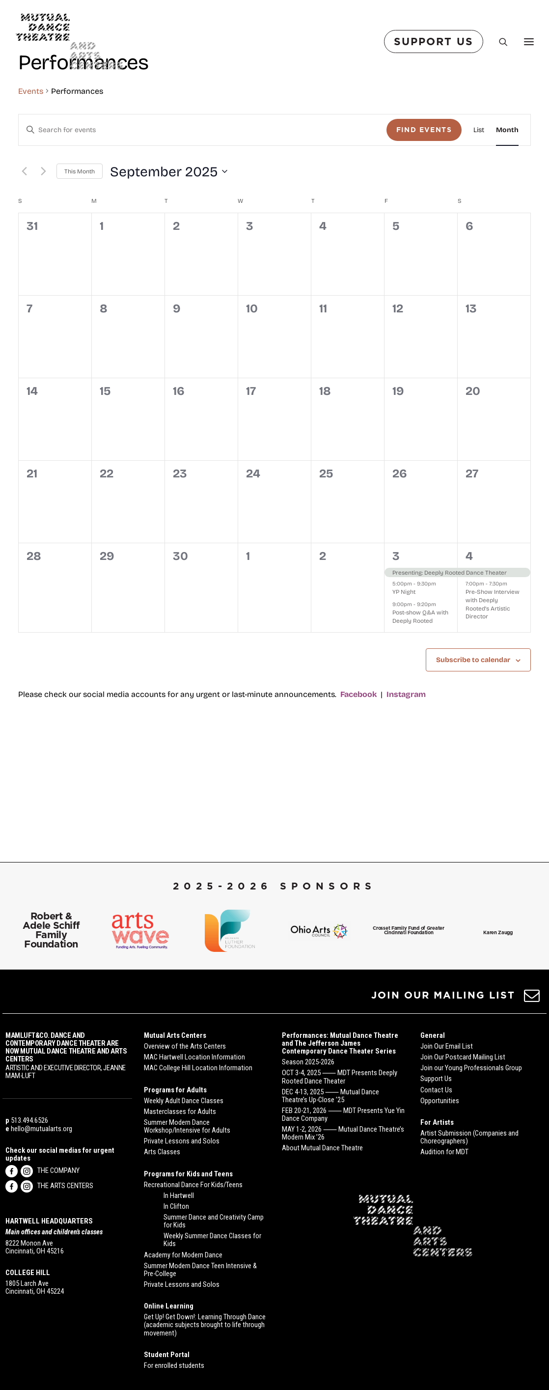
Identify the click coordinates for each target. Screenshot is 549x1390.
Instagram (406, 776)
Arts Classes (162, 1151)
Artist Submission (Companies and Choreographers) (469, 1137)
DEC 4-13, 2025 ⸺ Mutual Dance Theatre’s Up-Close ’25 (330, 1095)
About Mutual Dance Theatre (322, 1147)
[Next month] (43, 254)
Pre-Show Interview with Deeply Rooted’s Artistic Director (493, 686)
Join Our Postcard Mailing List (462, 1057)
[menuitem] (436, 41)
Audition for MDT (444, 1151)
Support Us (436, 1078)
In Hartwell (179, 1195)
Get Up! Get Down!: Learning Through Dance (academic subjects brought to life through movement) (205, 1324)
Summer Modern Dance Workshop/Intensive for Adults (187, 1126)
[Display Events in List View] (478, 212)
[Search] (499, 41)
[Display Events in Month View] (507, 212)
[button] (532, 998)
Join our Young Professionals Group (471, 1067)
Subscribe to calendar (473, 742)
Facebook (358, 776)
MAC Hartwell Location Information (194, 1057)
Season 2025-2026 (308, 1061)
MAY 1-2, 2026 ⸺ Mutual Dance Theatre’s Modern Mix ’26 (343, 1133)
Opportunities (439, 1100)
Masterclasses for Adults (180, 1111)
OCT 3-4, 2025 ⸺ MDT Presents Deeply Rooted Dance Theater (339, 1076)
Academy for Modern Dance (183, 1255)
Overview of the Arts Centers (185, 1046)
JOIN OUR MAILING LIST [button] (443, 995)
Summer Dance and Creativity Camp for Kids (214, 1221)
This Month (79, 253)
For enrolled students (174, 1365)
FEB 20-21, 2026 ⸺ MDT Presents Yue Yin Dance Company (343, 1114)
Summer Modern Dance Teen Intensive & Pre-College (200, 1269)
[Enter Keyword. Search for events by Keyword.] (202, 212)
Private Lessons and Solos (182, 1141)
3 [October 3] (396, 638)
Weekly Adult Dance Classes (183, 1100)
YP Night (403, 673)
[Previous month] (24, 254)
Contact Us (436, 1089)
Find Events (424, 212)
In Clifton (176, 1206)
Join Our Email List (446, 1046)
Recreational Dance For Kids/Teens (193, 1184)
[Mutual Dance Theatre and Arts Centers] (69, 41)
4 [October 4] (469, 638)
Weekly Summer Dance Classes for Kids (212, 1239)
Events (30, 173)
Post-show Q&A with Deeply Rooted (420, 698)
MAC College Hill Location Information (198, 1067)
